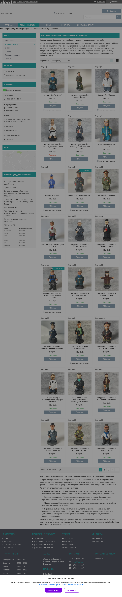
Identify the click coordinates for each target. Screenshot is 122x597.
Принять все (53, 590)
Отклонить (71, 590)
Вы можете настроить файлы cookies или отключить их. (60, 585)
